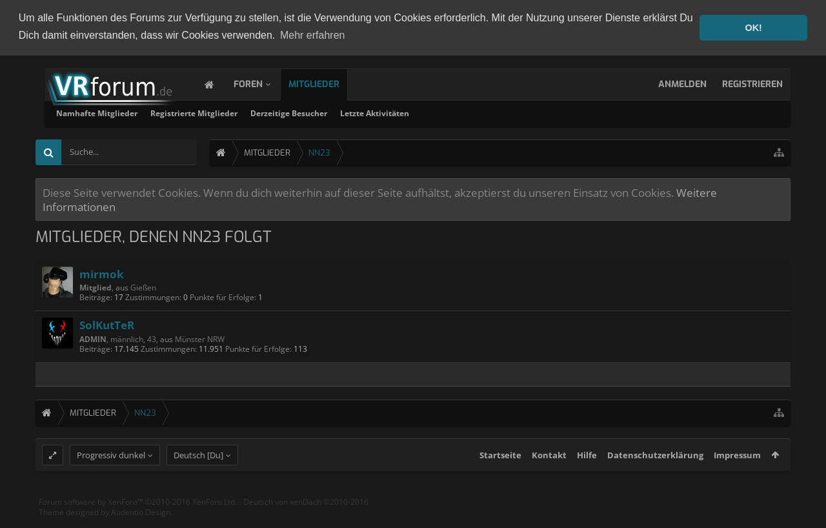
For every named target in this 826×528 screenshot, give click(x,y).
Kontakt (549, 478)
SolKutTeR (106, 323)
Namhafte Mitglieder (262, 112)
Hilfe (587, 478)
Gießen (143, 286)
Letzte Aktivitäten (539, 112)
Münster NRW (200, 337)
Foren (261, 83)
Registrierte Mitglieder (359, 112)
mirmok (101, 272)
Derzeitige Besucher (454, 112)
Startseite (500, 478)
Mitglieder (326, 83)
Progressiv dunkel (111, 478)
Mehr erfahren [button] (312, 35)
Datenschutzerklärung (655, 478)
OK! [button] (753, 28)
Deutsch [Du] (198, 478)
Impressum (737, 478)
